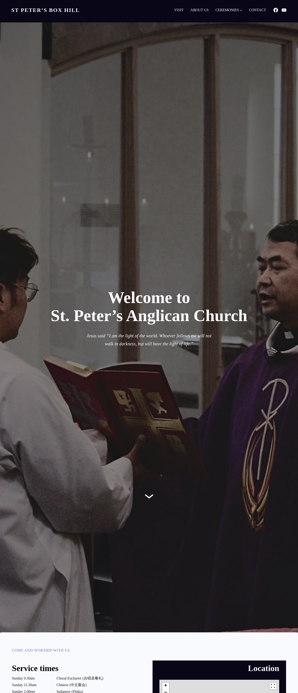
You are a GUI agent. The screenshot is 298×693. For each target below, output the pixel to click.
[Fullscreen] (273, 685)
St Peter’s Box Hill (45, 10)
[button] (165, 685)
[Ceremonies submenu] (241, 10)
